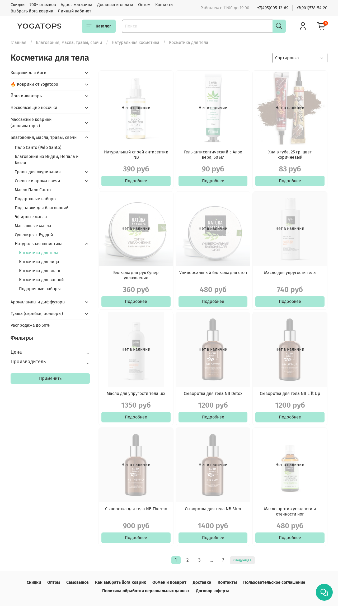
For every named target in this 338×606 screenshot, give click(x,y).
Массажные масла (33, 225)
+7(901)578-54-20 (312, 7)
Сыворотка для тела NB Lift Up (290, 393)
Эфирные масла (31, 216)
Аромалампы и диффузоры (38, 301)
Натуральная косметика (135, 42)
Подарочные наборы (36, 198)
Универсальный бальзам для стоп (213, 272)
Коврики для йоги (28, 72)
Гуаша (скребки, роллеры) (37, 313)
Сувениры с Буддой (34, 234)
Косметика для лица (39, 261)
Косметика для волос (40, 270)
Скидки (18, 4)
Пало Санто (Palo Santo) (38, 147)
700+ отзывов (43, 4)
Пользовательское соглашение (274, 582)
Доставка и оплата (115, 4)
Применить (50, 378)
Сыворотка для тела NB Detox (213, 393)
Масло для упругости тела (290, 272)
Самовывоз (77, 582)
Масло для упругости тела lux (136, 393)
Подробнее (136, 180)
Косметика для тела (38, 252)
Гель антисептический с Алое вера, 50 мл (213, 154)
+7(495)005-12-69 (272, 7)
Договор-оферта (212, 590)
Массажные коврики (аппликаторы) (31, 122)
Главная (18, 42)
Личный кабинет (74, 10)
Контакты (164, 4)
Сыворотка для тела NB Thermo (136, 508)
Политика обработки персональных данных (146, 590)
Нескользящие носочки (34, 107)
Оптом (144, 4)
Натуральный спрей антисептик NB (136, 154)
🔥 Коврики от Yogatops (34, 84)
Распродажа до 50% (30, 325)
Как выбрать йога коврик (120, 582)
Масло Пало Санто (33, 189)
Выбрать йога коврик (32, 10)
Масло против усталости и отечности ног (290, 511)
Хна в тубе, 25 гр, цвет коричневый (290, 154)
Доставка (202, 582)
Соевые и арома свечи (37, 180)
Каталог (98, 26)
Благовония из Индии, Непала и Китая (47, 159)
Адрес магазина (76, 4)
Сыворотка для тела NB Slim (213, 508)
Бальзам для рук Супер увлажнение (136, 275)
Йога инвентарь (26, 95)
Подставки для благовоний (42, 207)
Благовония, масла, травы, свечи (69, 42)
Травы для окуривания (38, 171)
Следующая (242, 560)
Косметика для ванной (41, 279)
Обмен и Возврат (169, 582)
